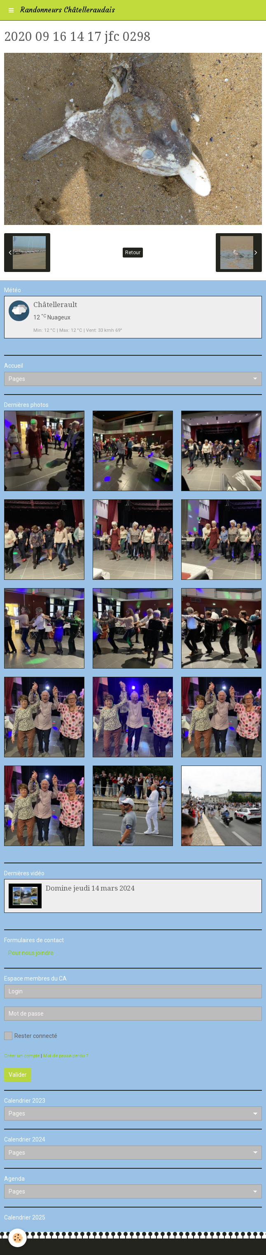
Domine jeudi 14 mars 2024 (90, 888)
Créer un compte (22, 1056)
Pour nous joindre (31, 953)
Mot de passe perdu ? (65, 1056)
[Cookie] (17, 1238)
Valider (18, 1074)
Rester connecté (30, 1036)
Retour (132, 252)
